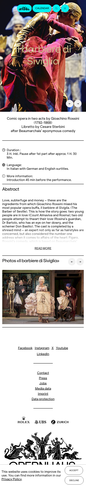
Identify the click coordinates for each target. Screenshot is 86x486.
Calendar (42, 8)
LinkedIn (43, 354)
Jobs (43, 383)
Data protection (43, 399)
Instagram (42, 348)
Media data (43, 388)
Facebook (25, 348)
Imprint (43, 393)
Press (43, 378)
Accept (73, 470)
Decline (74, 480)
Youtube (62, 348)
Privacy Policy (11, 479)
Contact (43, 373)
